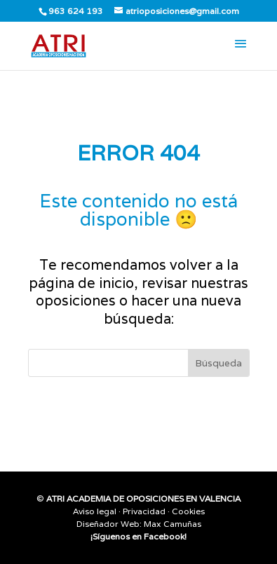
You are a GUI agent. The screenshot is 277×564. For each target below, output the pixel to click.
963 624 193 (75, 11)
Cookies (188, 511)
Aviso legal (94, 511)
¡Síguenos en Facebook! (138, 536)
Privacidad (144, 511)
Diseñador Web (108, 523)
